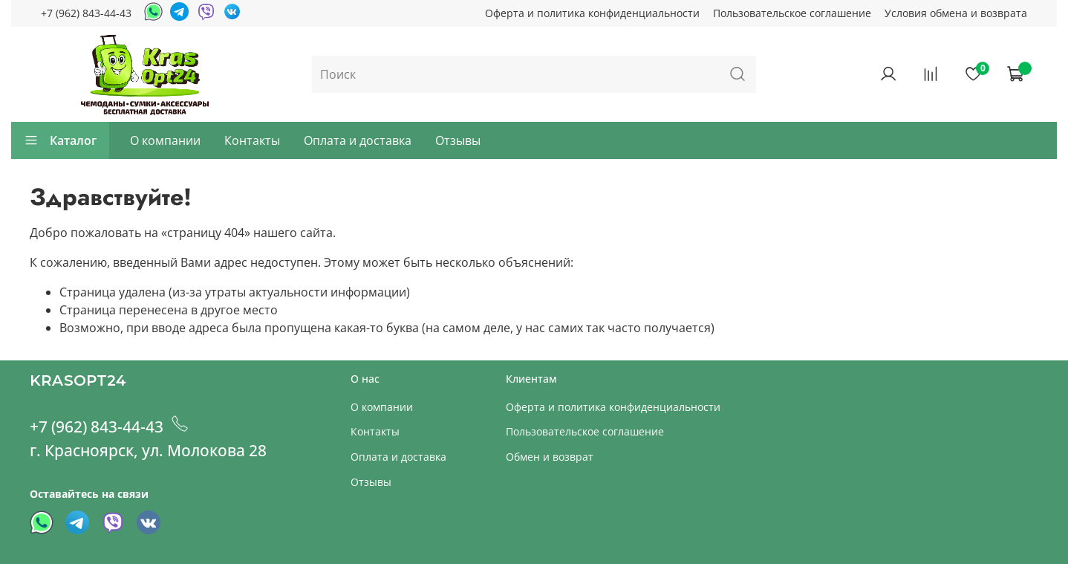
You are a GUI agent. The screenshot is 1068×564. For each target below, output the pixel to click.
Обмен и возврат (549, 457)
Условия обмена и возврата (956, 13)
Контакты (252, 140)
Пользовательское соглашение (792, 13)
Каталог (60, 140)
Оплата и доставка (357, 140)
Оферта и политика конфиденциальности (592, 13)
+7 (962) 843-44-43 (86, 13)
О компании (165, 140)
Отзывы (458, 140)
